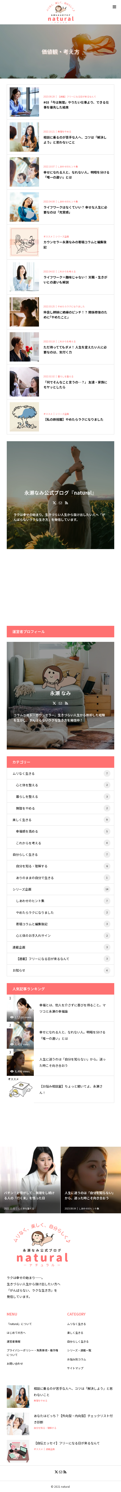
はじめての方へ (16, 1332)
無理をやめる (63, 808)
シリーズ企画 (61, 889)
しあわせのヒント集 (63, 901)
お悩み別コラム (76, 1359)
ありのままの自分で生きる (63, 877)
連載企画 (61, 947)
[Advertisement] (60, 587)
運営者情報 (13, 1341)
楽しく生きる (61, 819)
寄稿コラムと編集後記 (63, 924)
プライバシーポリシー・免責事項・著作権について (32, 1352)
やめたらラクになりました (63, 912)
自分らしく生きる (61, 854)
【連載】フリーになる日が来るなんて (63, 958)
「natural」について (19, 1324)
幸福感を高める (63, 831)
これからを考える (63, 843)
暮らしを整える (63, 796)
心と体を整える (63, 785)
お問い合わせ (15, 1363)
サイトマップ (75, 1368)
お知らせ (61, 970)
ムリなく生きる (61, 773)
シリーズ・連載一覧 (79, 1350)
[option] (30, 1180)
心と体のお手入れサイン (63, 935)
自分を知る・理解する (63, 866)
